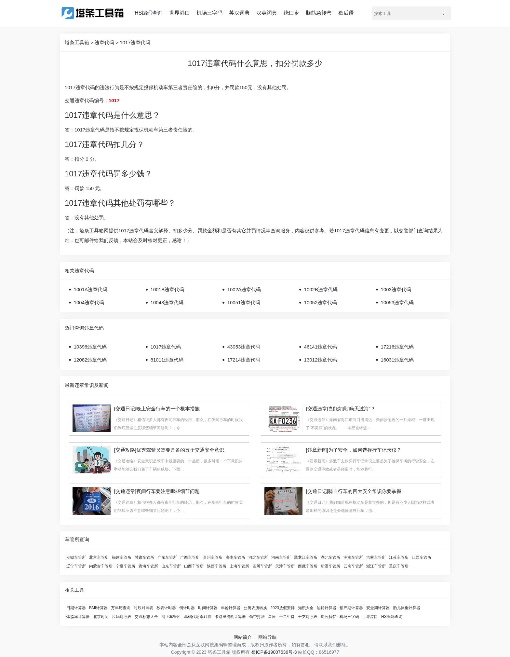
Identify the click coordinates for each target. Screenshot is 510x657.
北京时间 (101, 616)
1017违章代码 (135, 42)
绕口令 (291, 13)
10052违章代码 (320, 302)
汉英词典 (266, 13)
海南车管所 (235, 557)
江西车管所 (421, 557)
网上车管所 (171, 616)
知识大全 (306, 608)
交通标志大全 (146, 616)
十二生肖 (287, 616)
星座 (272, 616)
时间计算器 (208, 608)
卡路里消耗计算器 (230, 616)
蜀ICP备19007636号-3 (274, 652)
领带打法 (257, 616)
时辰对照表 (143, 608)
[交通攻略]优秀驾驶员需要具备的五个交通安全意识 (169, 450)
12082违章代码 (90, 360)
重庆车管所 (399, 566)
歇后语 (346, 13)
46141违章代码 (320, 346)
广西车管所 (190, 557)
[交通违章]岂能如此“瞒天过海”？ (340, 408)
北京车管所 (99, 557)
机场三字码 (209, 13)
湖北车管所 (330, 557)
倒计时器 (187, 608)
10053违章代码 (397, 302)
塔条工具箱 (77, 42)
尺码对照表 (121, 616)
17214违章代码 (244, 360)
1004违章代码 (89, 302)
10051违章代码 (244, 302)
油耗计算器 (326, 608)
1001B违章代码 (167, 289)
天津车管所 (285, 566)
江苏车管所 (399, 557)
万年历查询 (120, 608)
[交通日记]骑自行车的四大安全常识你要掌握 (353, 491)
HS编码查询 (149, 13)
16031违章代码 (397, 360)
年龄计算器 (230, 608)
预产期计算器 (351, 608)
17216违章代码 (397, 346)
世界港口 (179, 13)
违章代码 (104, 42)
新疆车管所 (330, 566)
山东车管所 (171, 566)
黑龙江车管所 (305, 557)
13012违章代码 (320, 360)
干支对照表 (307, 616)
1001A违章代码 (90, 289)
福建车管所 (121, 557)
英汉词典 (239, 13)
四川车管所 (262, 566)
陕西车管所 (216, 566)
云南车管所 (353, 566)
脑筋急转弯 (319, 13)
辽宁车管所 (76, 566)
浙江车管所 (376, 566)
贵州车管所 (212, 557)
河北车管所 (258, 557)
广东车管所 (167, 557)
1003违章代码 (396, 289)
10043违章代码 (167, 302)
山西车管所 (194, 566)
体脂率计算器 (78, 616)
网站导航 (267, 637)
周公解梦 (328, 616)
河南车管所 (281, 557)
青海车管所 (148, 566)
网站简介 (243, 637)
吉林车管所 (376, 557)
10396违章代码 (90, 346)
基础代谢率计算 (197, 616)
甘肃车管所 (144, 557)
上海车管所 (239, 566)
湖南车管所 (353, 557)
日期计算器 (76, 608)
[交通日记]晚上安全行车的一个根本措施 (156, 408)
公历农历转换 (255, 608)
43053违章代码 (244, 346)
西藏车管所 (307, 566)
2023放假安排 (282, 608)
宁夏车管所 (125, 566)
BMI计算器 (98, 608)
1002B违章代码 (321, 289)
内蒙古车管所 (101, 566)
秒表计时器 (166, 608)
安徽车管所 (76, 557)
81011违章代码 (167, 360)
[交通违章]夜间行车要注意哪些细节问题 (156, 491)
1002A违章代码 (244, 289)
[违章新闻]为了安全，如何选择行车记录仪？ (353, 450)
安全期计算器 (378, 608)
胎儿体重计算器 (406, 608)
